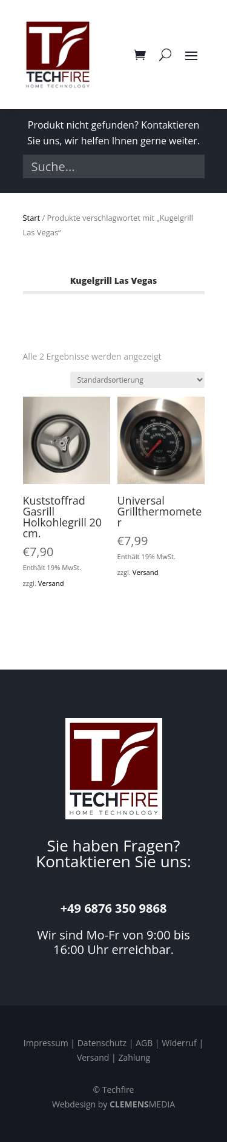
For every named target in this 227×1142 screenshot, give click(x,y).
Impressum (46, 1043)
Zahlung (134, 1057)
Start (32, 217)
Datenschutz (102, 1043)
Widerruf (179, 1043)
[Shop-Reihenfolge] (137, 380)
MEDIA (142, 1104)
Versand (51, 583)
